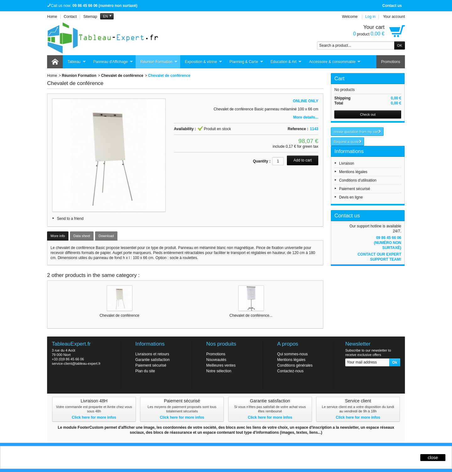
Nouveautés (216, 360)
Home (52, 75)
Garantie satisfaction (152, 360)
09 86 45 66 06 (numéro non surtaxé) (387, 243)
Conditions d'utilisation (357, 180)
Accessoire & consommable (335, 62)
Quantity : (262, 161)
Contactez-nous (290, 371)
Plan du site (145, 371)
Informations (349, 151)
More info (58, 236)
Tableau (76, 62)
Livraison (346, 163)
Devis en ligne (351, 197)
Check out (368, 114)
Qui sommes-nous (292, 354)
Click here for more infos (94, 417)
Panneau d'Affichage (113, 62)
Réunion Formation (159, 62)
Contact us (392, 5)
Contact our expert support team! (379, 257)
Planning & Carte (246, 62)
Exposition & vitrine (203, 62)
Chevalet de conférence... (250, 315)
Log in (370, 16)
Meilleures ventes (220, 365)
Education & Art (286, 62)
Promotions (390, 62)
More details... (305, 117)
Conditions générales (295, 365)
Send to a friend (70, 218)
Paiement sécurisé (354, 189)
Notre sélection (218, 371)
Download (106, 236)
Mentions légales (353, 172)
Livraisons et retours (152, 354)
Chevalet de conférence (122, 75)
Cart (339, 79)
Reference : (298, 129)
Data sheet (81, 236)
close (433, 457)
